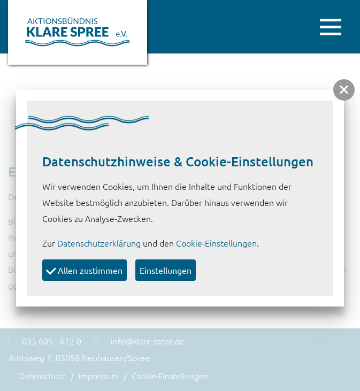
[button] (344, 90)
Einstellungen (166, 270)
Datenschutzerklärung (99, 243)
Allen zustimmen (84, 269)
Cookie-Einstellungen (216, 243)
